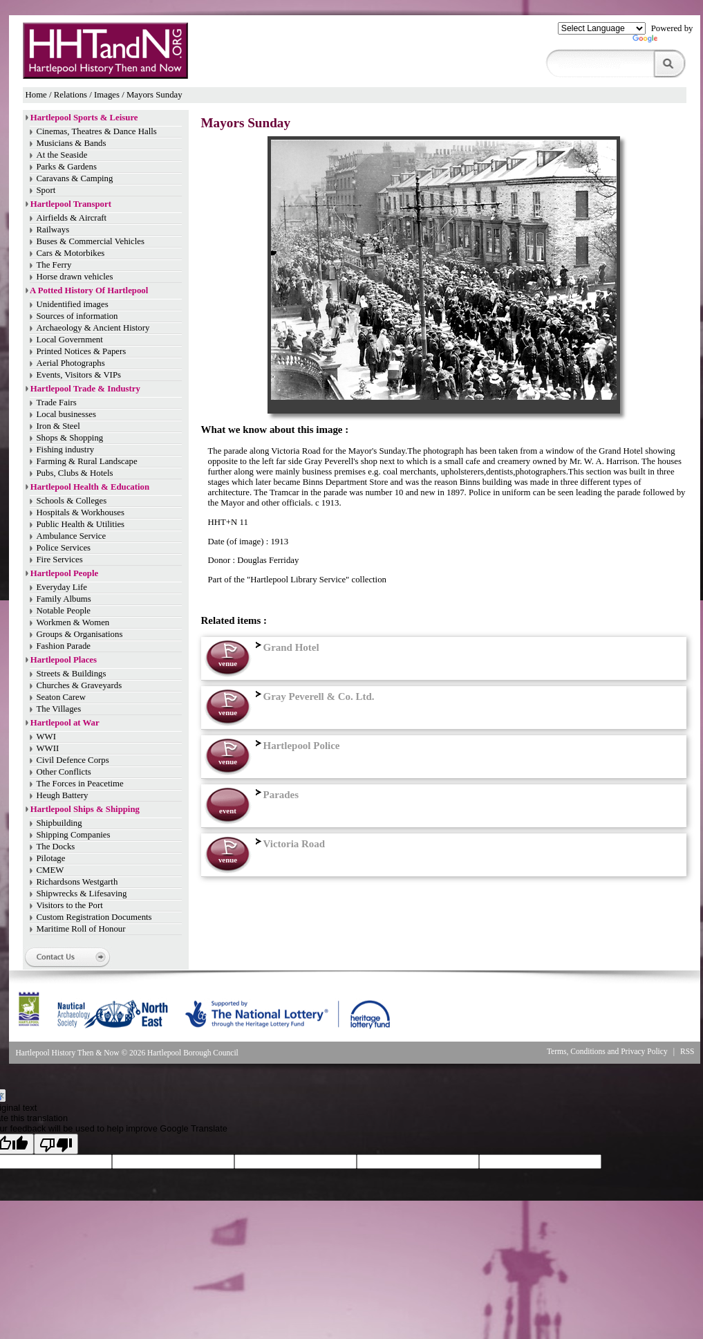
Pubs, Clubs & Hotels (75, 473)
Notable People (64, 611)
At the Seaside (62, 155)
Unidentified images (73, 304)
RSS (687, 1051)
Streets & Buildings (71, 673)
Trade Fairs (57, 402)
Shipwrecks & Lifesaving (82, 893)
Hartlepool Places (63, 660)
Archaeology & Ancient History (93, 328)
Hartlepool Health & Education (89, 487)
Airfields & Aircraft (72, 218)
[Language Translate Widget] (602, 28)
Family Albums (64, 599)
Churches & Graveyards (79, 685)
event (227, 810)
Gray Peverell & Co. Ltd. (313, 696)
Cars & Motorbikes (71, 253)
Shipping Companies (74, 835)
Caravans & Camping (75, 178)
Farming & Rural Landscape (87, 461)
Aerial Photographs (71, 363)
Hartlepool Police (296, 745)
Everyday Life (62, 587)
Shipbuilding (59, 823)
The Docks (56, 846)
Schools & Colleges (72, 501)
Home (36, 95)
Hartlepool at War (65, 723)
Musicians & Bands (71, 143)
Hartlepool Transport (70, 204)
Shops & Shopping (70, 438)
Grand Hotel (285, 647)
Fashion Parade (64, 646)
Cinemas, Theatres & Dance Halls (97, 131)
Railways (53, 229)
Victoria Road (289, 843)
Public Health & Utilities (81, 524)
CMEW (50, 870)
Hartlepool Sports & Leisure (84, 117)
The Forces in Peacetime (80, 783)
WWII (48, 748)
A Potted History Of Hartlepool (89, 290)
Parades (275, 794)
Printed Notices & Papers (81, 351)
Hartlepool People (64, 573)
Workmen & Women (73, 622)
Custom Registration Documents (94, 917)
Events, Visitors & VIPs (79, 375)
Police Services (64, 548)
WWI (46, 736)
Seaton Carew (61, 697)
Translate (662, 41)
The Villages (59, 709)
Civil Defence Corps (73, 760)
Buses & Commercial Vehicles (91, 241)
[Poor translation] (56, 1144)
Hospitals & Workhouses (80, 512)
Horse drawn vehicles (75, 276)
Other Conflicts (64, 772)
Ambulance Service (71, 536)
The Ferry (54, 265)
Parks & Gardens (67, 167)
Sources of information (77, 316)
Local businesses (66, 414)
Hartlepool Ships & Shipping (85, 809)
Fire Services (60, 559)
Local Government (70, 339)
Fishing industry (66, 449)
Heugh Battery (62, 795)
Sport (46, 190)
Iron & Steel (58, 426)
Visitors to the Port (70, 905)
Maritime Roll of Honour (81, 929)
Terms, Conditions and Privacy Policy (607, 1051)
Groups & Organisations (80, 634)
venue (227, 663)
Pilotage (51, 858)
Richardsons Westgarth (77, 882)
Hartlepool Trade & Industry (85, 389)
